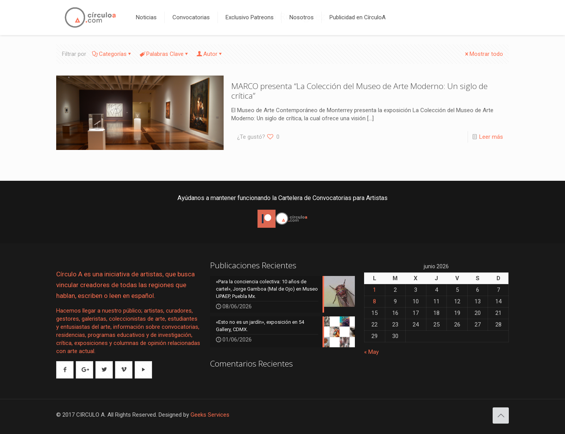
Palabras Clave (164, 53)
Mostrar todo (483, 53)
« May (371, 351)
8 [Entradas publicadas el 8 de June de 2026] (374, 301)
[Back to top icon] (501, 415)
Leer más (491, 136)
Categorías (112, 53)
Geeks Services (210, 414)
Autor (209, 53)
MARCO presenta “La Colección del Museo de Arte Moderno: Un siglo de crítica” (359, 91)
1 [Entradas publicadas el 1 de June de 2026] (374, 289)
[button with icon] (65, 369)
